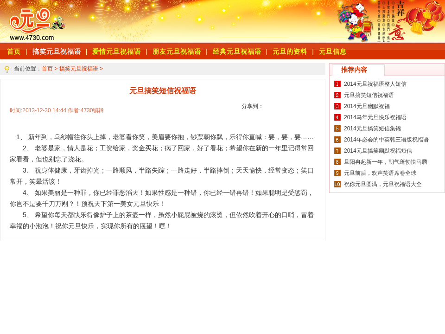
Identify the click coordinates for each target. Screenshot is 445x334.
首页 (47, 68)
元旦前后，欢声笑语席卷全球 (380, 173)
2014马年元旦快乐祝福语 (375, 117)
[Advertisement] (199, 21)
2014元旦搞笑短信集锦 (372, 128)
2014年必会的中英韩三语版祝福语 (386, 139)
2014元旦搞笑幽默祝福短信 (378, 151)
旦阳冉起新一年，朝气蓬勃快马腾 (385, 162)
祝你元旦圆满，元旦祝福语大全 (383, 184)
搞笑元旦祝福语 (56, 51)
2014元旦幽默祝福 (367, 106)
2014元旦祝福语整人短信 (375, 84)
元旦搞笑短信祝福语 (369, 95)
